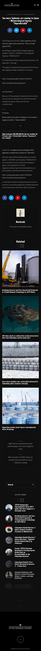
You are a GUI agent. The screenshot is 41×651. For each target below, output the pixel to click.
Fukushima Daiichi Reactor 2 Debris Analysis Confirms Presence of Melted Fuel (25, 530)
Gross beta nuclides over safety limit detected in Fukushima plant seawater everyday (20, 382)
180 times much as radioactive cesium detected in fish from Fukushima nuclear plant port (20, 337)
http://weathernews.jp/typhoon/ (14, 83)
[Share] (9, 30)
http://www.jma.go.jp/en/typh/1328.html (17, 79)
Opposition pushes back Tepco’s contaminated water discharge (19, 428)
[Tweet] (16, 30)
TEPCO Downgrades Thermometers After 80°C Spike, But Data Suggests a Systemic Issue (25, 508)
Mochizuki (20, 221)
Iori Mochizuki (7, 92)
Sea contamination (28, 14)
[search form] (18, 484)
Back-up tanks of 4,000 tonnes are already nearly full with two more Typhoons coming (20, 458)
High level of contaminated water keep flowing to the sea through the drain (20, 445)
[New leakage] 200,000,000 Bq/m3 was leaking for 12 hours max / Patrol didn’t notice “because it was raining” (20, 136)
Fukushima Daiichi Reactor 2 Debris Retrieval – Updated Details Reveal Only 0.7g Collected (25, 542)
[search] (33, 484)
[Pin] (23, 30)
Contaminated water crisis (14, 14)
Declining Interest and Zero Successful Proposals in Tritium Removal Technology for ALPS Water (20, 291)
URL (8, 46)
